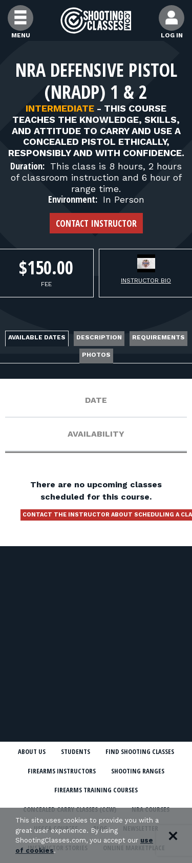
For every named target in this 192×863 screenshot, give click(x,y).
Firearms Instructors (62, 770)
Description (99, 337)
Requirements (158, 337)
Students (75, 751)
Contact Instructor (96, 223)
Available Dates (37, 337)
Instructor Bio (146, 280)
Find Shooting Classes (139, 751)
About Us (32, 751)
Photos (96, 354)
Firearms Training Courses (96, 789)
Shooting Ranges (137, 770)
